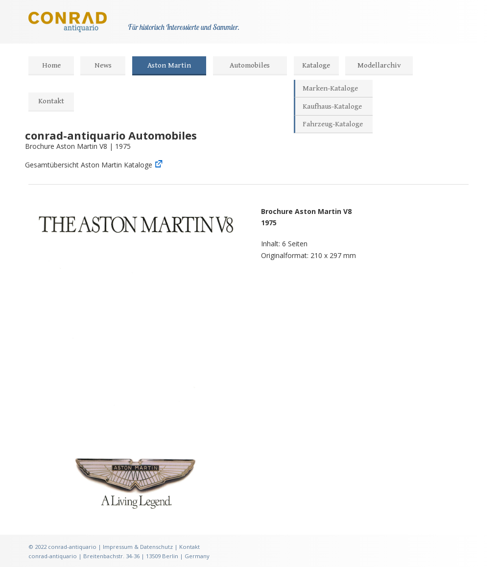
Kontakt (51, 101)
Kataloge (316, 65)
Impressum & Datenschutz (138, 546)
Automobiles (250, 65)
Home (51, 65)
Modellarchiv (379, 65)
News (103, 65)
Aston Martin (169, 65)
